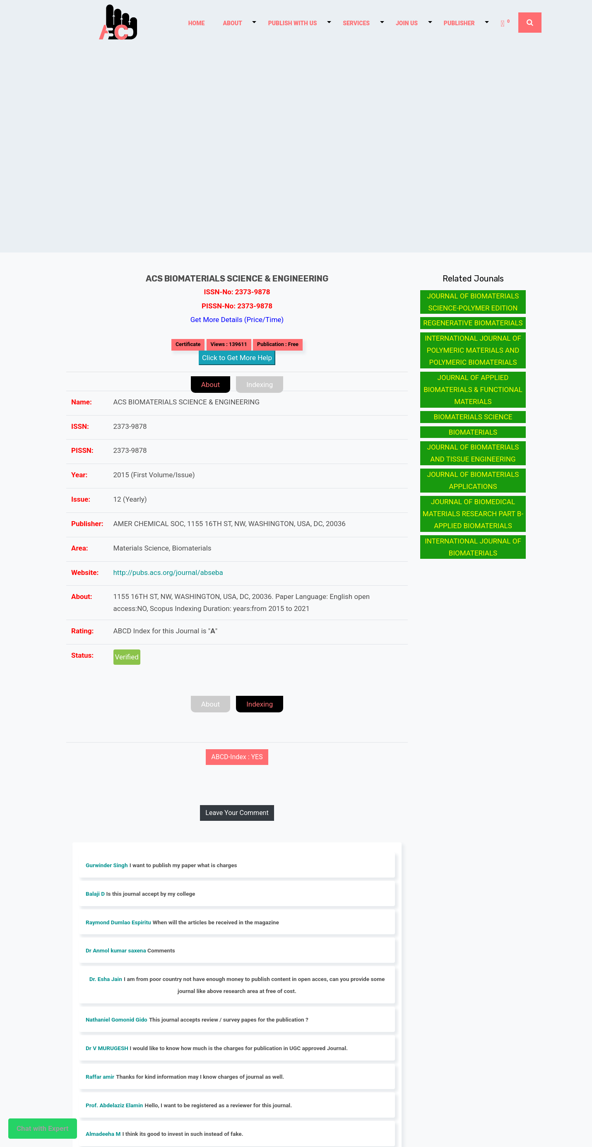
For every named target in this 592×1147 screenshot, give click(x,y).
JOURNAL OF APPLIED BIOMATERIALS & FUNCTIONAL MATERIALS (473, 389)
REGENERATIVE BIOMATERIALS (472, 323)
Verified (127, 657)
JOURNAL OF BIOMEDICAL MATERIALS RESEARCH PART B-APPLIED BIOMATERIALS (473, 514)
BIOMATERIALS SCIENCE (473, 417)
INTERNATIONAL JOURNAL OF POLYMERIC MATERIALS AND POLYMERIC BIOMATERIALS (473, 350)
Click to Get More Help (237, 357)
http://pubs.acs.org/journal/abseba (168, 572)
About (210, 384)
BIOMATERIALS (473, 432)
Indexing (259, 384)
